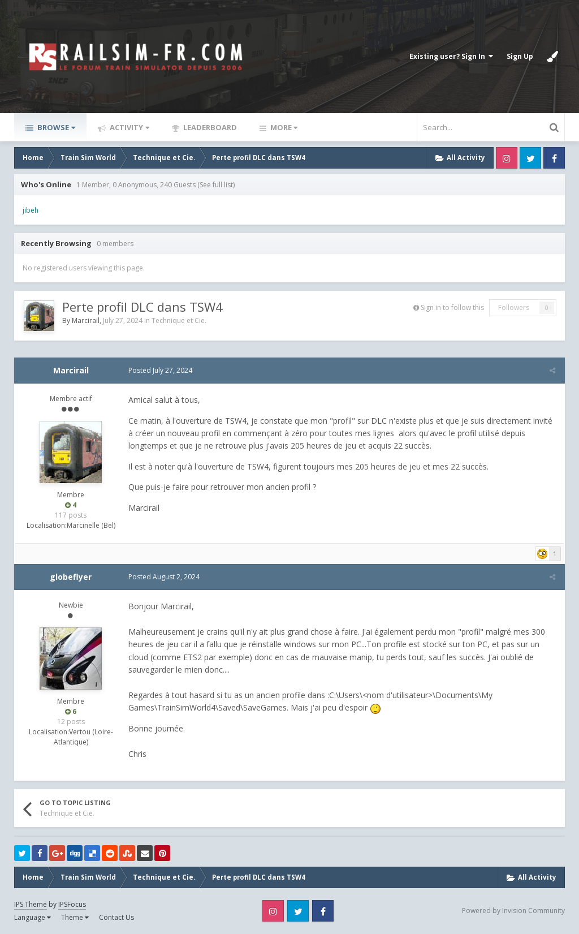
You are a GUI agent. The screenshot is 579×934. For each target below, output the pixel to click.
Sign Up (520, 56)
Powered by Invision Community (513, 910)
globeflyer (71, 576)
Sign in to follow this (452, 307)
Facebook (554, 158)
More (283, 127)
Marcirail (86, 320)
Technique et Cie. (179, 320)
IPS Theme (30, 904)
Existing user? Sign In (451, 56)
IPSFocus (72, 904)
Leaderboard (209, 127)
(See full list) (216, 185)
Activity (128, 127)
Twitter (530, 158)
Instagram (506, 158)
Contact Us (116, 917)
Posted (159, 370)
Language (32, 917)
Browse (55, 127)
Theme (75, 917)
